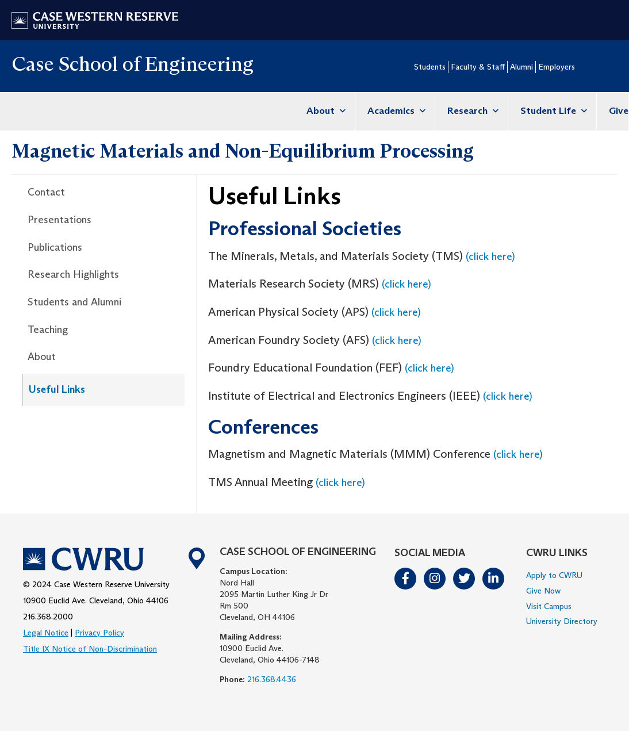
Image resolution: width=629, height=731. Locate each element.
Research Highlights (73, 274)
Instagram (435, 579)
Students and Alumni (74, 302)
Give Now (543, 590)
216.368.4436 (271, 679)
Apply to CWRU (554, 575)
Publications (55, 247)
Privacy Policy (99, 632)
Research (471, 111)
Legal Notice (45, 632)
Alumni (521, 67)
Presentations (59, 219)
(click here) (490, 256)
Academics (395, 111)
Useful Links (57, 389)
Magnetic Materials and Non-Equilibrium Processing (242, 151)
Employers (556, 67)
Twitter (464, 579)
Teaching (48, 329)
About (324, 111)
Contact (46, 192)
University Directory (561, 621)
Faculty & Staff (478, 67)
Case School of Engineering (132, 63)
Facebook (405, 579)
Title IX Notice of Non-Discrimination (90, 649)
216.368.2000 (48, 616)
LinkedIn (493, 579)
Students (430, 67)
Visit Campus (549, 606)
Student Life (552, 111)
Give (618, 111)
